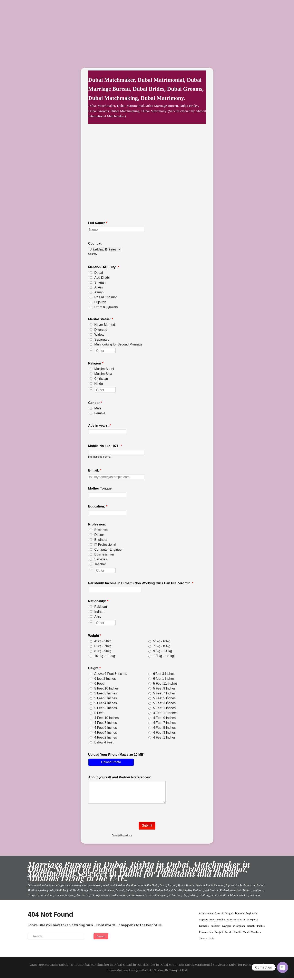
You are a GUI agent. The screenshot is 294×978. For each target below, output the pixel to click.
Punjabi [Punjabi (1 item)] (219, 932)
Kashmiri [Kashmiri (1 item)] (215, 926)
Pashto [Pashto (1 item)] (261, 926)
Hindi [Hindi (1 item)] (212, 919)
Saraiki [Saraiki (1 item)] (228, 932)
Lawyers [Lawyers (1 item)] (226, 926)
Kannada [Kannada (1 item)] (204, 926)
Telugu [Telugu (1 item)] (203, 938)
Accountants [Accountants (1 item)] (206, 913)
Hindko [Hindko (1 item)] (221, 919)
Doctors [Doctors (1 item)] (239, 913)
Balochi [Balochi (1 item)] (219, 913)
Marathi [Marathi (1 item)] (251, 926)
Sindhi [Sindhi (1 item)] (237, 932)
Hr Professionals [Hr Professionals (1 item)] (236, 919)
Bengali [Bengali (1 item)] (229, 913)
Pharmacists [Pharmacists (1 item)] (206, 932)
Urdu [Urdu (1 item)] (211, 938)
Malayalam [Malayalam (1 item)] (239, 926)
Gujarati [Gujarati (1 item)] (203, 919)
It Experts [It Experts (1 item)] (252, 919)
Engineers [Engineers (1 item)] (251, 913)
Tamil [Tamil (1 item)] (246, 932)
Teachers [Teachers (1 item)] (256, 932)
